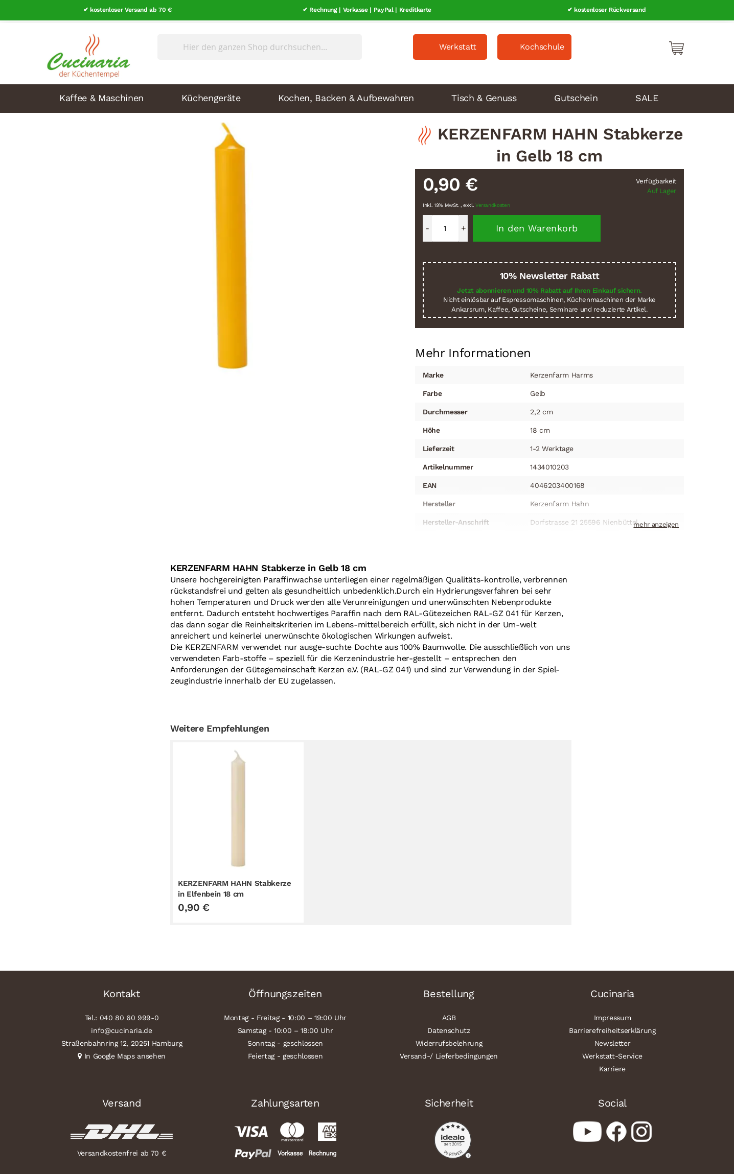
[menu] (367, 96)
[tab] (473, 351)
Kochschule (542, 44)
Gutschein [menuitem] (576, 95)
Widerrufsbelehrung (449, 1041)
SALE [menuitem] (646, 95)
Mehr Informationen (473, 350)
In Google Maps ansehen (125, 1053)
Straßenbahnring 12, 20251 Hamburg (121, 1041)
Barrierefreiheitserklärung (612, 1028)
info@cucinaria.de (121, 1028)
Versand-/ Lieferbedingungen (449, 1053)
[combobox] (259, 44)
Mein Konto (633, 45)
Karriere (612, 1066)
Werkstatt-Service (612, 1053)
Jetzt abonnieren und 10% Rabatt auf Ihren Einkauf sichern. (549, 288)
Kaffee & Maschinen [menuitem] (101, 95)
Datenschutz (448, 1028)
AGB (449, 1015)
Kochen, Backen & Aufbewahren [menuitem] (346, 95)
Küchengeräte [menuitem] (211, 95)
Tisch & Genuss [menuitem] (483, 95)
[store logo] (86, 51)
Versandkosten (492, 203)
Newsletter (612, 1041)
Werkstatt (457, 44)
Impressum (612, 1015)
